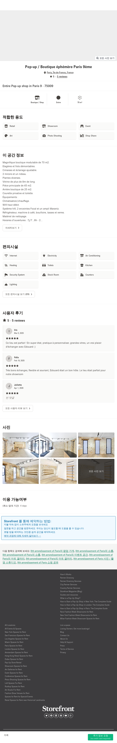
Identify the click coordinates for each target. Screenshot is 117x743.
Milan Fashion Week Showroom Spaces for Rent (79, 618)
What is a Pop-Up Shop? (70, 598)
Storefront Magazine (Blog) (71, 591)
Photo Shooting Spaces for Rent (17, 679)
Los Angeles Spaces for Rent (16, 639)
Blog (62, 632)
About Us (64, 639)
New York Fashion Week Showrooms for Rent (78, 615)
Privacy (63, 652)
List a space (65, 625)
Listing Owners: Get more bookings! (75, 629)
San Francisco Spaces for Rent (17, 635)
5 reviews (62, 76)
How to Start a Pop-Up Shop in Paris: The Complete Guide (84, 608)
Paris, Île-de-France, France (60, 72)
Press (62, 646)
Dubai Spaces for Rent (14, 659)
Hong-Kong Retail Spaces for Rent (19, 656)
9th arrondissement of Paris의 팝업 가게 (52, 550)
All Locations (10, 625)
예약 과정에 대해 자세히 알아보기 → (22, 535)
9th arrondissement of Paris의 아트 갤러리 (49, 558)
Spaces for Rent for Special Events (19, 696)
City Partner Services (68, 584)
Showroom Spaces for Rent (16, 666)
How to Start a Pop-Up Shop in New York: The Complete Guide (85, 601)
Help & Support (66, 642)
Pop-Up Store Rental (13, 662)
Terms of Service (67, 649)
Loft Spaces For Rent (13, 683)
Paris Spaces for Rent (13, 646)
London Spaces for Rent (14, 649)
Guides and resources (69, 595)
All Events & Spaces (13, 629)
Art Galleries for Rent (13, 669)
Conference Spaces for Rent (16, 676)
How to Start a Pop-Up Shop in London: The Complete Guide (84, 605)
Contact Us (64, 635)
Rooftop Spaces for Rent (14, 686)
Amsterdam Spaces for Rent (16, 652)
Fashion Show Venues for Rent (17, 693)
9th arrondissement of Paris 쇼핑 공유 (37, 562)
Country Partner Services (70, 588)
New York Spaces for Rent (15, 632)
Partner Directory (67, 578)
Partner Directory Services (70, 581)
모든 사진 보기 (105, 58)
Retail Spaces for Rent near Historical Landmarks (25, 700)
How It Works (65, 574)
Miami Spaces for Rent (14, 642)
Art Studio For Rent (12, 690)
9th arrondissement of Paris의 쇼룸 (94, 550)
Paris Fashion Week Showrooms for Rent (76, 612)
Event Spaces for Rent (14, 673)
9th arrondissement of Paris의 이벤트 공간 (65, 554)
